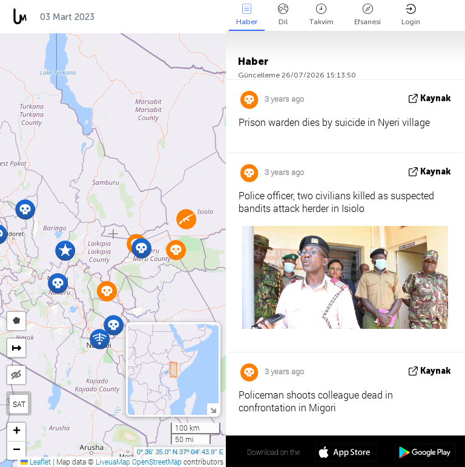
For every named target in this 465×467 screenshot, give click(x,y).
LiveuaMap (113, 461)
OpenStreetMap (157, 461)
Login (410, 15)
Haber (246, 15)
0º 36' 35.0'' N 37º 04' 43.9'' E (180, 451)
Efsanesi (367, 15)
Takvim (321, 15)
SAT (19, 404)
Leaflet (36, 461)
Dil (283, 15)
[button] (25, 209)
